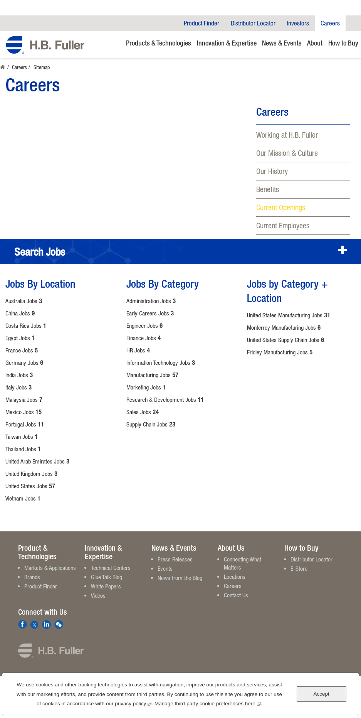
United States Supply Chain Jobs (285, 339)
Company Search (353, 22)
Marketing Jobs (146, 387)
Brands (32, 576)
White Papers (106, 586)
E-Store (298, 568)
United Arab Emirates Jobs (37, 461)
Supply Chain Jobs (150, 424)
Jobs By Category (162, 283)
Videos (98, 595)
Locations (234, 576)
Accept (321, 694)
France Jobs (21, 350)
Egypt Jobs (20, 337)
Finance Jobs (143, 337)
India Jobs (19, 374)
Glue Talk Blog (106, 576)
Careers (330, 23)
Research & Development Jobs (165, 399)
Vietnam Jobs (22, 498)
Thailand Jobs (23, 448)
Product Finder (201, 23)
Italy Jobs (18, 387)
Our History (272, 171)
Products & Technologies (158, 43)
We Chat (58, 624)
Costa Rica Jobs (25, 325)
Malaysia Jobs (23, 399)
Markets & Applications (50, 567)
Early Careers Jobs (150, 313)
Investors (298, 23)
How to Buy (343, 43)
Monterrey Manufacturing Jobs (284, 327)
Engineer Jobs (144, 325)
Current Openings (280, 207)
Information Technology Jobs (160, 362)
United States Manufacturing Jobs (288, 315)
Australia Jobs (23, 300)
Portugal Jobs (24, 424)
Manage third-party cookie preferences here (207, 702)
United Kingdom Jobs (31, 473)
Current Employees (282, 225)
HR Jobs (138, 350)
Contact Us (236, 595)
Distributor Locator (253, 23)
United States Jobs (30, 485)
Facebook (22, 624)
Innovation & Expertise (227, 43)
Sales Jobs (142, 411)
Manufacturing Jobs (152, 374)
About (314, 43)
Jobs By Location (40, 283)
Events (165, 568)
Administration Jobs (151, 300)
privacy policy (133, 702)
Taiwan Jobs (21, 436)
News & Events (282, 43)
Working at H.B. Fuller (287, 134)
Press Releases (175, 559)
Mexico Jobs (23, 411)
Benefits (267, 189)
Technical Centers (111, 567)
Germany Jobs (24, 362)
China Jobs (20, 313)
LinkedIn (46, 624)
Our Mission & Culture (287, 152)
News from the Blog (180, 577)
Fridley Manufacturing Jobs (279, 352)
